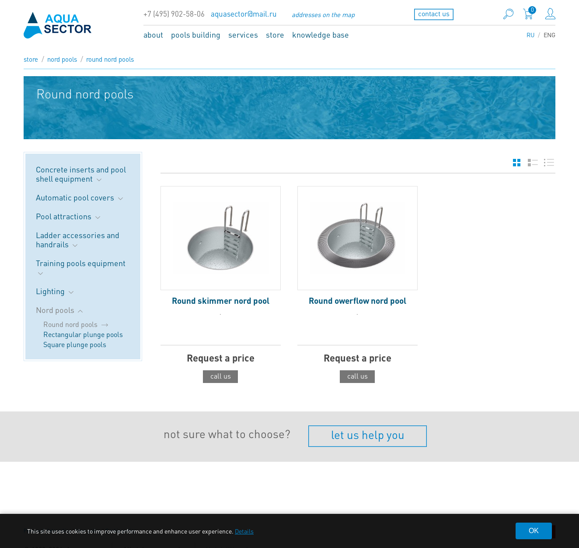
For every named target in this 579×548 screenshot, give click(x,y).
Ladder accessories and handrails (77, 239)
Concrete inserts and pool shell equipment (81, 173)
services (243, 34)
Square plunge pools (74, 344)
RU (531, 35)
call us (220, 375)
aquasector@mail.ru (244, 14)
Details (244, 531)
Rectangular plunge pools (83, 334)
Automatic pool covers (80, 197)
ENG (549, 35)
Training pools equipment (81, 267)
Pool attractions (69, 216)
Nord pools (62, 59)
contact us (434, 13)
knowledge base (320, 34)
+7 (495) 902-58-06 (174, 14)
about (153, 34)
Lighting (55, 291)
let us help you (368, 434)
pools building (195, 34)
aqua (58, 25)
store (275, 34)
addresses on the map (323, 14)
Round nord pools (110, 59)
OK (534, 530)
